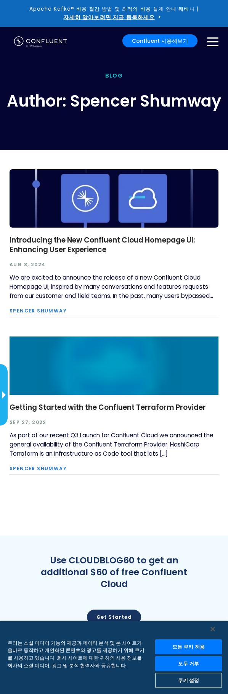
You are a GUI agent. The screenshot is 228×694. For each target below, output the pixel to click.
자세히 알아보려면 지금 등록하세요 (109, 17)
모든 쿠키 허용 (188, 646)
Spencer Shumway (38, 311)
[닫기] (212, 629)
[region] (114, 657)
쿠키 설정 (188, 680)
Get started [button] (114, 617)
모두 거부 (188, 663)
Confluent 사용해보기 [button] (160, 41)
